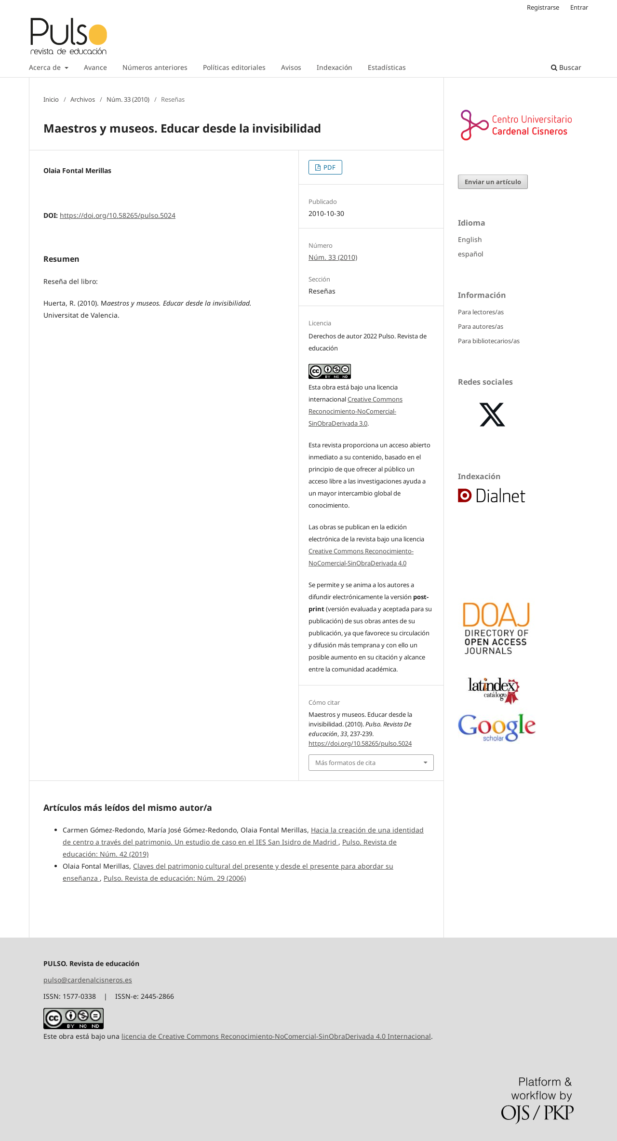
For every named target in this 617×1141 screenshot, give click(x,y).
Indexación (334, 67)
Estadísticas (387, 67)
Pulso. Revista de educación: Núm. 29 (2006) (175, 878)
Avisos (291, 67)
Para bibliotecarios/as (489, 340)
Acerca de (46, 67)
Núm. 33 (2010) (128, 99)
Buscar (566, 67)
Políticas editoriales (234, 67)
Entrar (579, 7)
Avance (95, 67)
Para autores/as (480, 326)
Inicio (51, 99)
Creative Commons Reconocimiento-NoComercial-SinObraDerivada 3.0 (355, 411)
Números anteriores (155, 67)
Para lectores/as (481, 312)
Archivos (82, 99)
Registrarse (543, 7)
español (470, 253)
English (470, 239)
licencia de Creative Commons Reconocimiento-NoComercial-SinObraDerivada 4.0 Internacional (276, 1036)
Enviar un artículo (493, 181)
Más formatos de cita (345, 762)
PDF (328, 167)
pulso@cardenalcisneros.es (87, 979)
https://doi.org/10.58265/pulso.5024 (117, 215)
